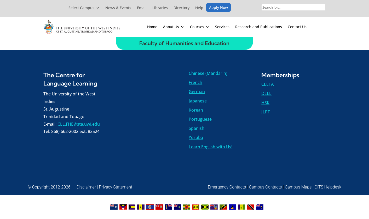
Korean (196, 110)
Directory (181, 8)
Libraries (160, 8)
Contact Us (297, 26)
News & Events (118, 8)
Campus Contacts (265, 187)
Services (222, 26)
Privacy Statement (115, 187)
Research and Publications (258, 26)
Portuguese (200, 119)
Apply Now (218, 8)
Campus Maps (298, 187)
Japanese (198, 101)
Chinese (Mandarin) (208, 73)
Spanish (196, 128)
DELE (266, 93)
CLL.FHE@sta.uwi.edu (78, 124)
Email (142, 8)
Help (199, 8)
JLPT (265, 112)
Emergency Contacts (227, 187)
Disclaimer (86, 187)
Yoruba (196, 137)
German (197, 91)
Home (152, 26)
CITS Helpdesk (328, 187)
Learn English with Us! (210, 147)
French (195, 82)
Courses (197, 26)
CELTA (267, 84)
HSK (265, 103)
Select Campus (81, 8)
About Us (171, 26)
